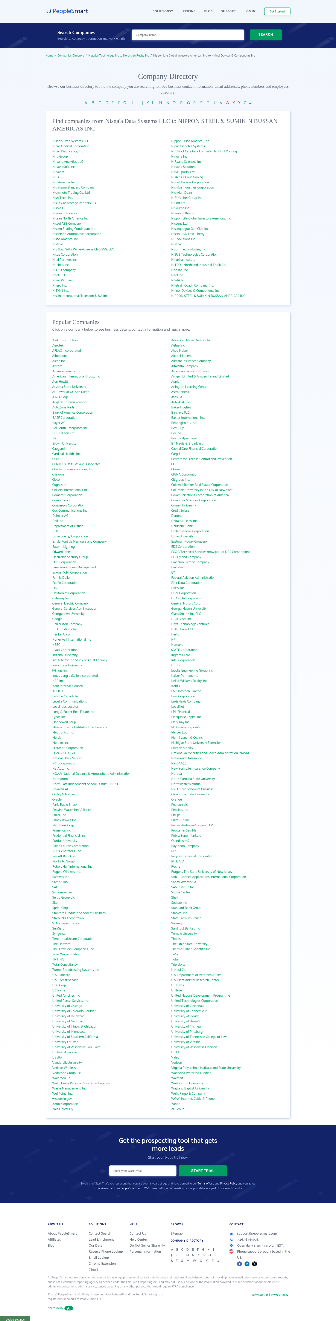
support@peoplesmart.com (253, 1234)
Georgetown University (68, 614)
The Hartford (61, 944)
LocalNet (177, 707)
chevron (58, 474)
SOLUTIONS (163, 11)
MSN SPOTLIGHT (64, 753)
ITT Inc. (176, 665)
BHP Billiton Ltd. (63, 433)
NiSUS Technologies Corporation (194, 255)
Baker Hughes (181, 407)
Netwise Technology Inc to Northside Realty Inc (118, 55)
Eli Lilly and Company (186, 557)
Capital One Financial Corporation (195, 449)
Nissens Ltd (179, 224)
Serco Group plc (63, 898)
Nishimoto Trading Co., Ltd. (71, 193)
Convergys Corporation (68, 505)
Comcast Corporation (67, 495)
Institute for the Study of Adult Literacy (79, 660)
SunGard (58, 928)
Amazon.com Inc (64, 371)
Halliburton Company (67, 624)
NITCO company (64, 270)
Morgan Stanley (182, 748)
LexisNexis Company (186, 701)
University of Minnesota (69, 1032)
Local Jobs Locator (65, 707)
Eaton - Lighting (63, 547)
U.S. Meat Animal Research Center (195, 980)
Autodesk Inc (180, 402)
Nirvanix (58, 172)
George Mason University (189, 609)
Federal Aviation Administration (193, 578)
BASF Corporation (65, 418)
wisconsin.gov (62, 1099)
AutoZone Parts (63, 407)
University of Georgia (67, 1021)
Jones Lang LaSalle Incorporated (75, 676)
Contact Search (100, 1234)
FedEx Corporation (65, 583)
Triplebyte (178, 965)
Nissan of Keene (182, 213)
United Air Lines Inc (66, 996)
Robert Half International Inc (72, 867)
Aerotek (58, 345)
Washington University (187, 1083)
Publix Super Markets (186, 836)
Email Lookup (99, 1258)
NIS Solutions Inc (183, 239)
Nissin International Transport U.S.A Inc (80, 296)
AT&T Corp (60, 397)
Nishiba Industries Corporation (192, 187)
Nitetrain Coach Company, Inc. (192, 285)
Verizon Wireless (64, 1068)
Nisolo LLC (60, 208)
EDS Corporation (183, 547)
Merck (56, 738)
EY (173, 572)
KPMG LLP (59, 691)
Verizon (176, 1063)
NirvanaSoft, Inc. (63, 167)
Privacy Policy (228, 1183)
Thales (176, 939)
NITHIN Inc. (60, 291)
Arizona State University (69, 387)
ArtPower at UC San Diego (71, 392)
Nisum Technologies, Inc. (189, 249)
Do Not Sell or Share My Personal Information (147, 1249)
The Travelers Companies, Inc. (73, 949)
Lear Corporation (183, 696)
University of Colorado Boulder (74, 1011)
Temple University (184, 934)
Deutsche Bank (182, 526)
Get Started (277, 11)
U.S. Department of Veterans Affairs (196, 975)
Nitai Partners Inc (64, 260)
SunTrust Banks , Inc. (186, 928)
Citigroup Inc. (180, 480)
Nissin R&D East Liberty (188, 234)
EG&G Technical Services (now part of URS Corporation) (210, 552)
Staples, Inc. (179, 913)
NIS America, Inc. (64, 182)
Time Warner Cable (65, 954)
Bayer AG (58, 423)
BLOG (208, 11)
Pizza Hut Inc (180, 820)
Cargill (175, 454)
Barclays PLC (180, 413)
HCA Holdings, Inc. (65, 629)
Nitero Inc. (59, 285)
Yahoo (176, 1104)
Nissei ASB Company (67, 224)
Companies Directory (71, 55)
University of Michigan (187, 1026)
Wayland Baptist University (190, 1088)
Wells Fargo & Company (188, 1094)
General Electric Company (70, 603)
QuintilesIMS (180, 841)
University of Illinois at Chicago (74, 1026)
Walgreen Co (61, 1078)
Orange (176, 799)
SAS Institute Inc (183, 887)
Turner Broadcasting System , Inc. (76, 970)
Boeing (176, 433)
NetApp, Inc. (61, 769)
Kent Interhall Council (67, 686)
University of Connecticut (189, 1011)
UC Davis (177, 985)
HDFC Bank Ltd (182, 629)
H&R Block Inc (181, 619)
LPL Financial (180, 712)
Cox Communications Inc (69, 511)
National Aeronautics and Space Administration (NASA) (210, 753)
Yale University (62, 1109)
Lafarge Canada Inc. (66, 696)
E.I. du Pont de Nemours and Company (79, 542)
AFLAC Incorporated (66, 351)
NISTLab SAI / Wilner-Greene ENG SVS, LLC (83, 249)
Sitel (55, 903)
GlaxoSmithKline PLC (186, 614)
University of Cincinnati (187, 1006)
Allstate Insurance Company (191, 361)
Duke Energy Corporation (70, 536)
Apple (175, 382)
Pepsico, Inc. (180, 810)
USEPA (57, 1057)
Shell (174, 898)
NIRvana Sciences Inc (186, 162)
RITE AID (177, 861)
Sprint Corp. (60, 908)
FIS (54, 588)
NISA (55, 177)
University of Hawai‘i (185, 1021)
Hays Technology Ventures (190, 624)
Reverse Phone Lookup (106, 1252)
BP (54, 438)
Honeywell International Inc (71, 640)
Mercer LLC (179, 732)
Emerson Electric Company (190, 562)
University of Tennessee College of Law (199, 1037)
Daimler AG (60, 516)
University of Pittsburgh (188, 1032)
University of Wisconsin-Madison (194, 1047)
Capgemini (59, 449)
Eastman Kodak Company (189, 542)
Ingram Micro (180, 655)
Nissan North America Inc (70, 218)
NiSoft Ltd (178, 203)
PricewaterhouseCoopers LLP (192, 825)
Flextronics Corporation (68, 593)
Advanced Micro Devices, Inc (191, 340)
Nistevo (57, 244)
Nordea (176, 774)
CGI (173, 464)
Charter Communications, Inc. (73, 469)
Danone (176, 516)
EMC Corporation (64, 562)
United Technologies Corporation (194, 1001)
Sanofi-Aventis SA (183, 882)
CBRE (56, 459)
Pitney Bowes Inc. (64, 820)
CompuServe (61, 500)
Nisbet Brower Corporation (190, 182)
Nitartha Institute (183, 260)
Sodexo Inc (179, 903)
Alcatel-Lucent (181, 356)
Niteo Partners (62, 280)
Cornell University (183, 505)
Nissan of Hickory (64, 213)
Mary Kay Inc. (180, 722)
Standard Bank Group (186, 908)
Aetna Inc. (178, 345)
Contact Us (138, 1234)
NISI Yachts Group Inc (186, 198)
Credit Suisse (180, 511)
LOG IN (250, 11)
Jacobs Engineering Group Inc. (192, 671)
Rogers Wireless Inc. (66, 872)
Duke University (182, 536)
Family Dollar (61, 578)
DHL (55, 531)
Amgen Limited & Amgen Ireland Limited (200, 376)
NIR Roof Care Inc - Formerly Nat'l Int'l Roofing (204, 151)
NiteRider (178, 280)
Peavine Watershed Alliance (72, 810)
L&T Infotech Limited (186, 691)
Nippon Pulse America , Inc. (190, 141)
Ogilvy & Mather (63, 794)
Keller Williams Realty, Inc (189, 681)
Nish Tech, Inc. (62, 198)
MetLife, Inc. (60, 743)
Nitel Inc (177, 275)
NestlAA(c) (178, 763)
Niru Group (60, 157)
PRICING (189, 11)
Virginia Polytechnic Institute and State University (206, 1068)
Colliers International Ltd (69, 490)
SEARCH (265, 35)
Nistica (176, 244)
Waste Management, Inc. (69, 1088)
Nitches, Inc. (60, 265)
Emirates (177, 567)
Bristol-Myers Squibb (185, 438)
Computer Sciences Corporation (193, 500)
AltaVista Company (184, 366)
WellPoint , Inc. (62, 1094)
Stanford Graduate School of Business (79, 913)
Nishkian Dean (181, 193)
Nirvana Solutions (183, 167)
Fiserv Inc (178, 588)
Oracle (57, 799)
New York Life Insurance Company (195, 769)
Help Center (138, 1240)
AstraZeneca (180, 392)
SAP (55, 887)
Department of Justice (67, 526)
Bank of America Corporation (72, 413)
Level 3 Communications (69, 701)
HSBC (56, 645)
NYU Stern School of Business (192, 789)
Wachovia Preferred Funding (191, 1073)
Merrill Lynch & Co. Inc (187, 738)
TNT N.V (58, 959)
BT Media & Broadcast (187, 443)
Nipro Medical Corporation (71, 146)
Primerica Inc (61, 830)
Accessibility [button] (60, 1308)
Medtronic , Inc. (63, 732)
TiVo (174, 954)
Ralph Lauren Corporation (70, 846)
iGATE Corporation (184, 650)
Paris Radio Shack (65, 805)
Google (57, 619)
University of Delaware (68, 1016)
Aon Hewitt (60, 382)
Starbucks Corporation (68, 918)
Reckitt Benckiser (64, 856)
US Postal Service (64, 1052)
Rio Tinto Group (63, 861)
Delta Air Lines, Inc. (184, 521)
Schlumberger (62, 892)
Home (49, 55)
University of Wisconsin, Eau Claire (76, 1047)
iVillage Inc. (60, 671)
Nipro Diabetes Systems (188, 146)
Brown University (64, 443)
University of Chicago (67, 1006)
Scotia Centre (180, 892)
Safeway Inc (60, 877)
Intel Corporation (183, 660)
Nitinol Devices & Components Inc (195, 291)
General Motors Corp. (186, 603)
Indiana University (65, 655)
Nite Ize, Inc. (180, 270)
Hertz (175, 634)
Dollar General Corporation (190, 531)
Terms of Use (206, 1183)
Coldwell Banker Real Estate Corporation (199, 485)
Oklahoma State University (190, 794)
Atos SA (176, 397)
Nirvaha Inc (179, 157)
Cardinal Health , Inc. (66, 454)
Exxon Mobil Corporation (69, 572)
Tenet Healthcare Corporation (73, 939)
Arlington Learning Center (189, 387)
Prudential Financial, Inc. (69, 836)
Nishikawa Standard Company (73, 187)
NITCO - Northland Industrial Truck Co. (198, 265)
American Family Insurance (190, 371)
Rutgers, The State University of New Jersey (201, 872)
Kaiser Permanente (184, 676)
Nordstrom (60, 779)
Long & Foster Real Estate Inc (73, 712)
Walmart (177, 1078)
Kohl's (175, 686)
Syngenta (59, 934)
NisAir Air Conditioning (187, 177)
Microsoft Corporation (67, 748)
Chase (175, 469)
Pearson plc (179, 805)
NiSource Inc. (180, 208)
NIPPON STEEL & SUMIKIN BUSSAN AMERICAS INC (208, 296)
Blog (51, 1246)
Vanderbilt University (67, 1063)
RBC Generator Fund (66, 851)
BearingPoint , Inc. (184, 423)
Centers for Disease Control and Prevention (201, 459)
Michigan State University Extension (196, 743)
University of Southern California (75, 1037)
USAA (175, 1052)
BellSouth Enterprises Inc (70, 428)
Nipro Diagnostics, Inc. (68, 151)
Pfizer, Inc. (59, 815)
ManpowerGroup (64, 722)
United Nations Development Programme (200, 996)
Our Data (95, 1246)
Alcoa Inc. (59, 361)
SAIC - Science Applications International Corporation (208, 877)
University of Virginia (186, 1042)
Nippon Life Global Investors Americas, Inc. (201, 218)
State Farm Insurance (186, 918)
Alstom (57, 366)
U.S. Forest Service (65, 980)
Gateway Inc (61, 598)
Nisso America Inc (65, 239)
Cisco (56, 480)
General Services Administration (74, 609)
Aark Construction (65, 340)
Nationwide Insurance (186, 758)
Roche (175, 867)
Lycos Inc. (59, 717)
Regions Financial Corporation (192, 856)
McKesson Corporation (187, 727)
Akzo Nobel (179, 351)
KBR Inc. (58, 681)
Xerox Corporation (65, 1104)
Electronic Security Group (70, 557)
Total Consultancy (65, 965)
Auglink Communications (70, 402)
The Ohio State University (189, 944)
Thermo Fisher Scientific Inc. (191, 949)
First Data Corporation (186, 583)
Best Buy (177, 428)
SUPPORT (228, 11)
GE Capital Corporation (187, 598)
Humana (177, 645)
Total (175, 959)
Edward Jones (61, 552)
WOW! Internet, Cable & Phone (193, 1099)
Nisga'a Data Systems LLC (70, 141)
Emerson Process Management (74, 567)
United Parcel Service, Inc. (70, 1001)
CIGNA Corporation (184, 474)
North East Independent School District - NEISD (86, 784)
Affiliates (54, 1240)
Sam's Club (60, 882)
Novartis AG (60, 789)
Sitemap (176, 1234)
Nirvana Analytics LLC (67, 162)
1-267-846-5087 (244, 1240)
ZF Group (177, 1109)
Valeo (175, 1057)
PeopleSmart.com (131, 1188)
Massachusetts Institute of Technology (79, 727)
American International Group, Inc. (76, 376)
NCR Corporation (64, 763)
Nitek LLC (59, 275)
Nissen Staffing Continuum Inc (73, 229)
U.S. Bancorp (61, 975)
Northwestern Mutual (186, 784)
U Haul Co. (178, 970)
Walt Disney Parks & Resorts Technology (81, 1083)
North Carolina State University (193, 779)
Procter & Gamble (183, 830)
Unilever (177, 990)
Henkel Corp (61, 634)
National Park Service (67, 758)
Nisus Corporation (65, 255)
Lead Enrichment (101, 1240)
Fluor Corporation (183, 593)
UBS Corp (59, 985)
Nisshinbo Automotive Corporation (76, 234)
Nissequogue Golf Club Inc (190, 229)
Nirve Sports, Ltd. (183, 172)
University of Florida (185, 1016)
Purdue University (65, 841)
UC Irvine (58, 990)
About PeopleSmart (62, 1234)
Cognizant (59, 485)
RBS (174, 851)
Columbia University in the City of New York (202, 490)
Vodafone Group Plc (66, 1073)
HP (173, 640)
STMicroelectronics (65, 923)
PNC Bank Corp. (63, 825)
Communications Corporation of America (200, 495)
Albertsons (60, 356)
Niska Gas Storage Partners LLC (74, 203)
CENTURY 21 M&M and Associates (76, 464)
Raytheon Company (185, 846)
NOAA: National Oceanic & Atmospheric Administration (91, 774)
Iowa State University (67, 665)
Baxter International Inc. (188, 418)
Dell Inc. (58, 521)
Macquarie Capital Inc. (186, 717)
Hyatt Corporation (65, 650)
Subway (176, 923)
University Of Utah (65, 1042)
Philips (176, 815)
